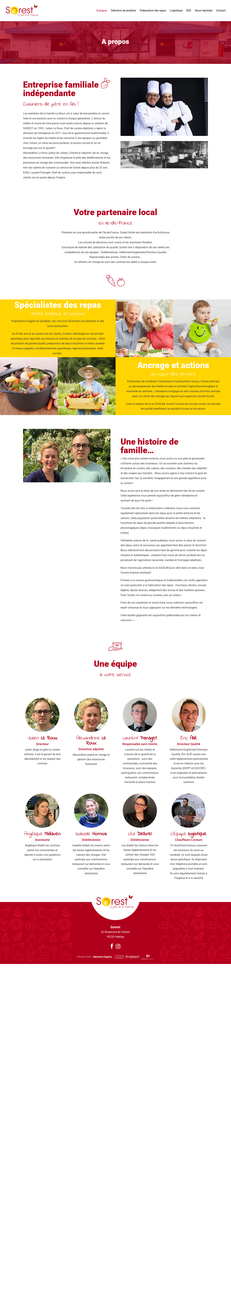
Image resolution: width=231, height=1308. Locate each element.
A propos (101, 10)
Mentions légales (102, 956)
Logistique (176, 10)
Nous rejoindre (203, 10)
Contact (221, 10)
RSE (188, 10)
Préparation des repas (153, 10)
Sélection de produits (123, 10)
